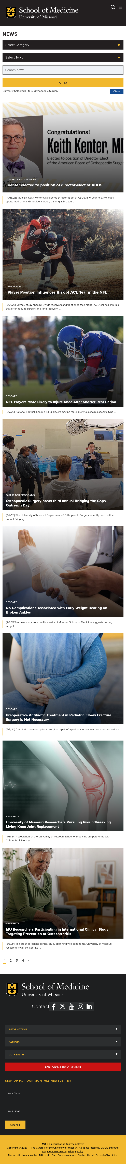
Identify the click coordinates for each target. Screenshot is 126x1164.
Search (113, 7)
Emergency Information (63, 1066)
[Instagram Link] (80, 1006)
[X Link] (62, 1006)
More (120, 7)
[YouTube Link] (71, 1006)
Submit (15, 1124)
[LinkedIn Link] (89, 1006)
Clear (116, 91)
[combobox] (63, 45)
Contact (40, 1006)
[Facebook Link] (53, 1006)
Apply (63, 83)
